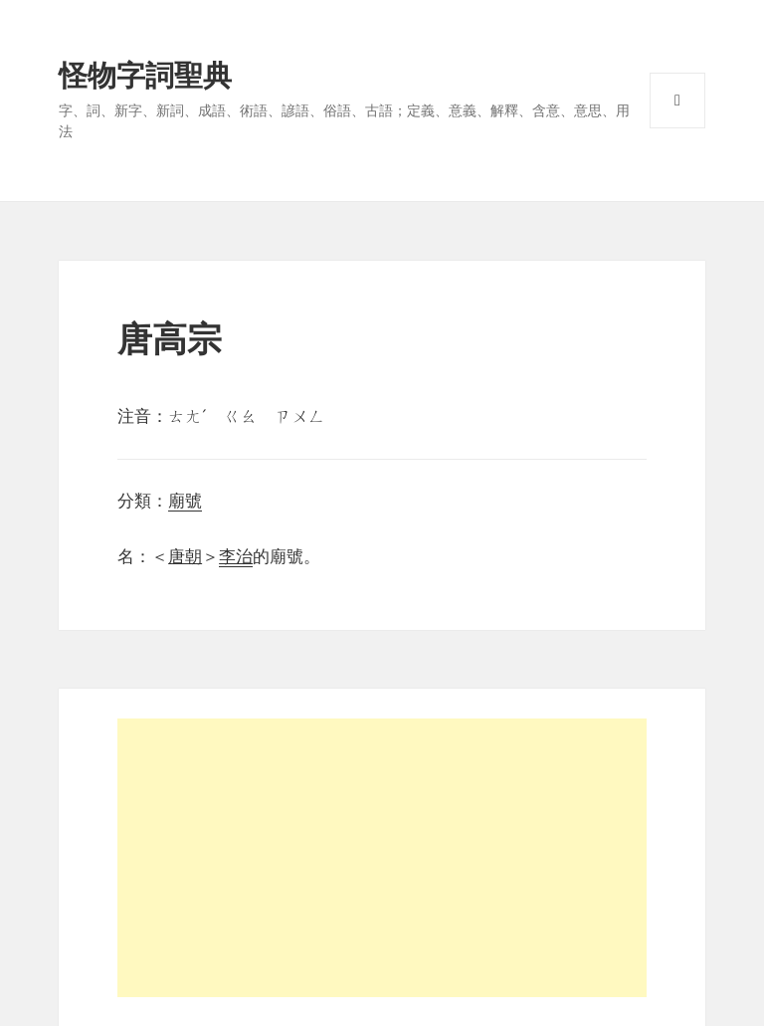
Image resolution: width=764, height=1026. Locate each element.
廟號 (185, 501)
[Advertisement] (382, 857)
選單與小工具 (677, 100)
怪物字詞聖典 (145, 76)
